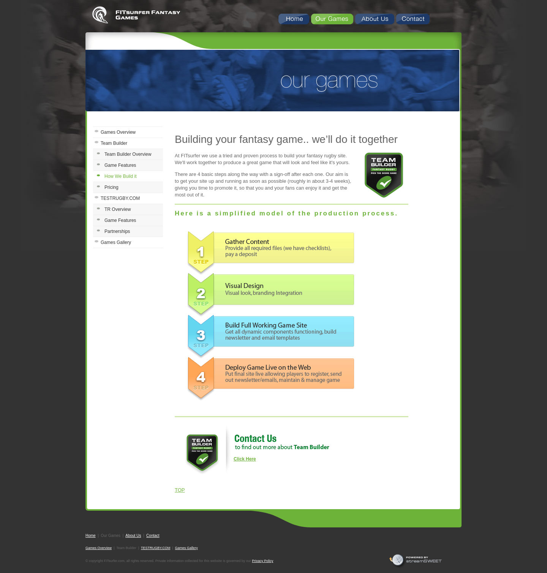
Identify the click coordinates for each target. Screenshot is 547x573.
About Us (133, 535)
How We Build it (120, 176)
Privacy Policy (262, 561)
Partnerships (117, 231)
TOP (180, 490)
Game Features (120, 165)
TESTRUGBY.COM (120, 198)
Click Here (245, 459)
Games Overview (118, 132)
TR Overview (117, 209)
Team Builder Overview (127, 154)
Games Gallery (116, 242)
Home (90, 535)
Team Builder (114, 143)
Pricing (111, 187)
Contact (152, 535)
